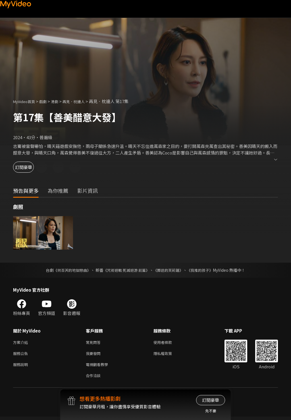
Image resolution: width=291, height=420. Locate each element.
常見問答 (94, 343)
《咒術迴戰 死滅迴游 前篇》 (126, 270)
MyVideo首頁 (26, 101)
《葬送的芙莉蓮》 (170, 270)
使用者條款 (167, 343)
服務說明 (21, 366)
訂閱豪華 (28, 167)
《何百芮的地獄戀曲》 (68, 270)
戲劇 (47, 101)
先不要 (210, 410)
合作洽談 (94, 378)
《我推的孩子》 (204, 270)
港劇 (60, 101)
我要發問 (94, 355)
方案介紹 (21, 343)
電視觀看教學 (98, 366)
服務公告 (21, 355)
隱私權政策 (167, 355)
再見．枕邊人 (81, 101)
